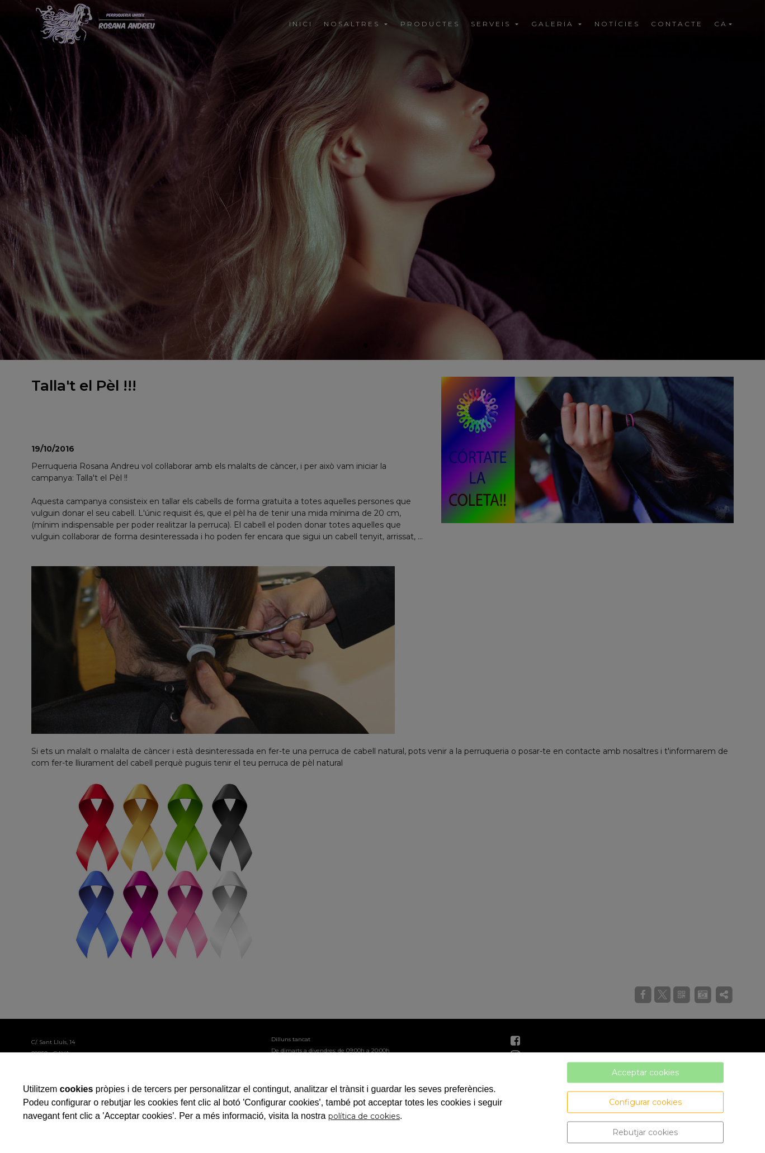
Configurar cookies (645, 1102)
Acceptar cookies (645, 1072)
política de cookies (364, 1116)
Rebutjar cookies (645, 1132)
